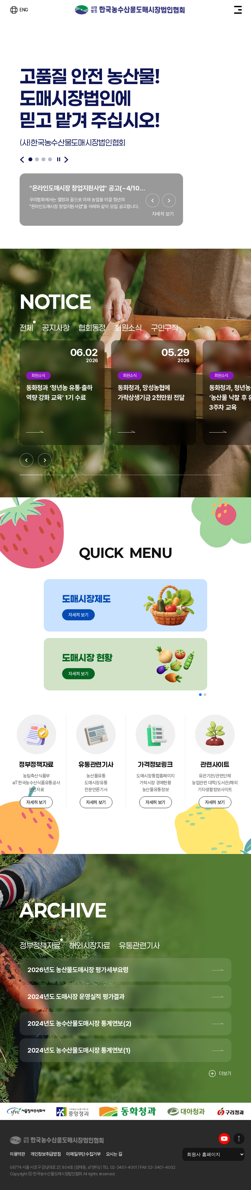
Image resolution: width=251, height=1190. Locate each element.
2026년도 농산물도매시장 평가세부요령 (77, 970)
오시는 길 (114, 1154)
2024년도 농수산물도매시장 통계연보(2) (79, 1023)
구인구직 (164, 327)
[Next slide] (66, 159)
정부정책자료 (40, 945)
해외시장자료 (89, 945)
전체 (26, 327)
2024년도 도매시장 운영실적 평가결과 (76, 997)
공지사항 (55, 327)
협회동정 (92, 327)
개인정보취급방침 (45, 1154)
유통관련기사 (139, 945)
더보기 (220, 1073)
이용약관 (17, 1154)
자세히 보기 (163, 214)
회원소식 (128, 327)
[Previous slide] (22, 159)
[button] (200, 694)
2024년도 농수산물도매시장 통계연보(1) (79, 1050)
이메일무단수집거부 (83, 1154)
